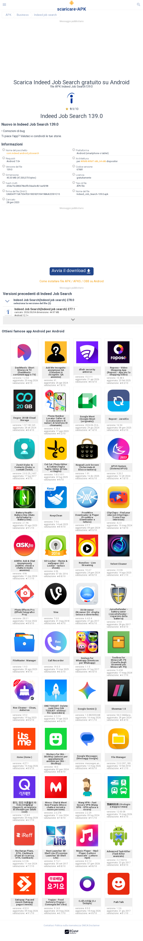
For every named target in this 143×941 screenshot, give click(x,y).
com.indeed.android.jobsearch (23, 153)
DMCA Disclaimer (91, 925)
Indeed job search (45, 14)
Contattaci (49, 925)
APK (8, 14)
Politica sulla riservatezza (68, 925)
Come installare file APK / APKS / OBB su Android (72, 281)
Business (23, 14)
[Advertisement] (71, 51)
